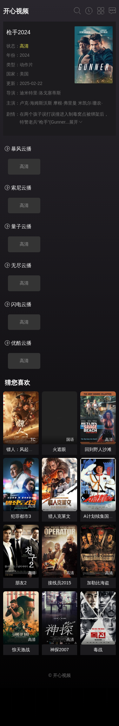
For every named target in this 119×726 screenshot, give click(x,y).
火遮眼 (59, 449)
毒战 (98, 649)
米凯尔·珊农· (90, 103)
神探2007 (59, 649)
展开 (76, 122)
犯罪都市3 (21, 516)
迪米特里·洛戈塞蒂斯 (40, 92)
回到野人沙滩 (98, 449)
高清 (24, 166)
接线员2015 (59, 582)
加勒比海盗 (98, 582)
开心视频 (16, 11)
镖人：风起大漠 (21, 449)
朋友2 (21, 582)
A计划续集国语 (98, 516)
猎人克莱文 (59, 516)
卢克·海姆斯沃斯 (36, 103)
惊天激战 (21, 649)
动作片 (26, 64)
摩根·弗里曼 (65, 103)
